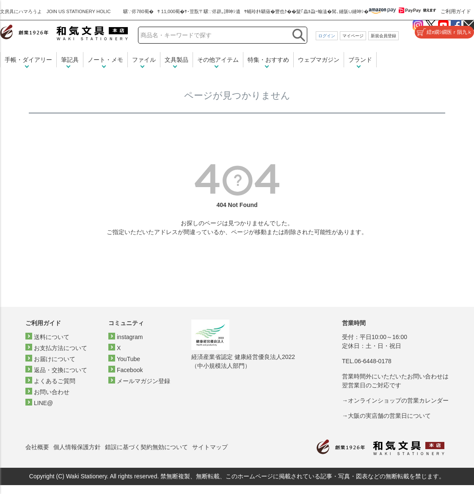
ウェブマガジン (318, 59)
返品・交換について (60, 370)
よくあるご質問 (54, 381)
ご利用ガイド (456, 11)
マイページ (353, 35)
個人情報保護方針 (77, 447)
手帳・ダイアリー (28, 59)
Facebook (130, 370)
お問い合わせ (51, 392)
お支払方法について (60, 348)
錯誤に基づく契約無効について (146, 447)
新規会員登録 (383, 35)
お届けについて (54, 359)
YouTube (128, 359)
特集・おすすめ (268, 59)
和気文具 (64, 32)
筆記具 (70, 59)
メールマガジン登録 (143, 381)
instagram (130, 337)
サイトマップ (210, 447)
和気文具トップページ (380, 447)
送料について (51, 337)
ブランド (360, 59)
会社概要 (37, 447)
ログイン (326, 35)
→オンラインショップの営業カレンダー (395, 400)
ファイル (144, 59)
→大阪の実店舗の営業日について (386, 415)
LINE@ (43, 403)
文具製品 (176, 59)
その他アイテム (218, 59)
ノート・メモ (105, 59)
